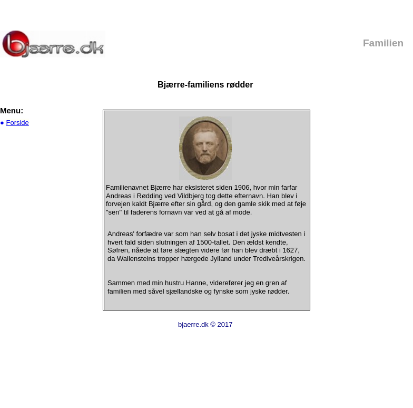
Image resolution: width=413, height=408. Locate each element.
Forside (17, 123)
